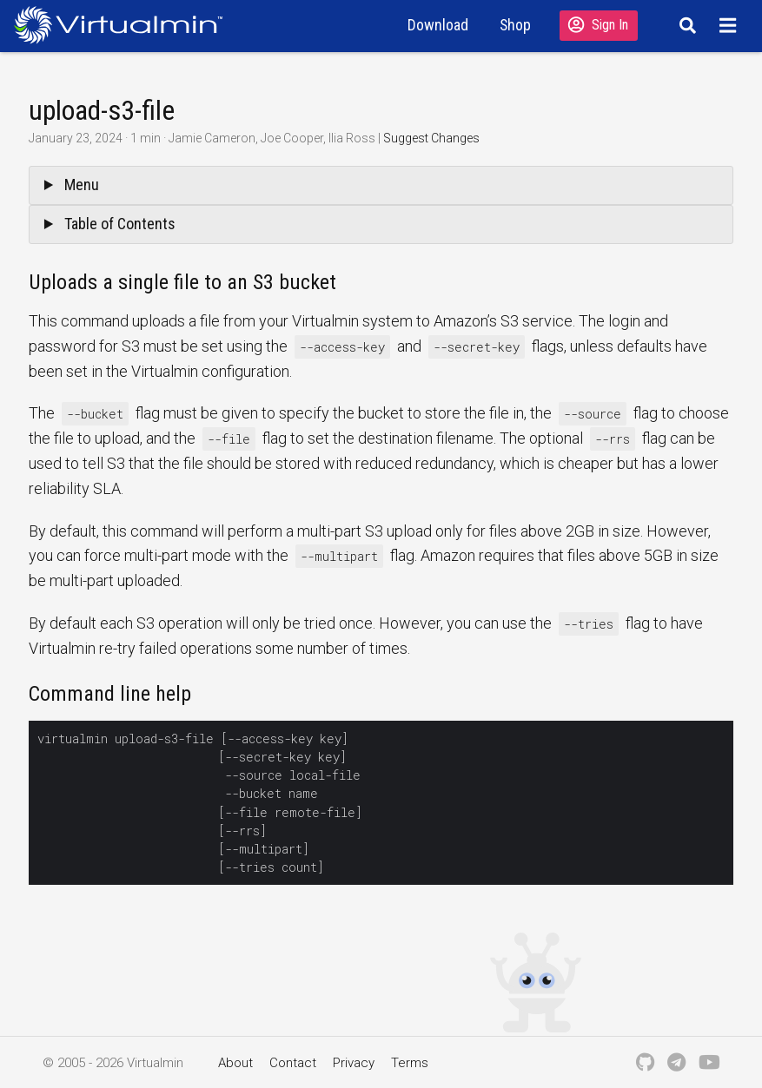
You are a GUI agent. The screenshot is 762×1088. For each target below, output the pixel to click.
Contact (292, 1063)
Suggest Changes (431, 138)
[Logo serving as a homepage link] (125, 25)
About (235, 1063)
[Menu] (730, 25)
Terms (409, 1063)
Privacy (353, 1063)
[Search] (685, 25)
